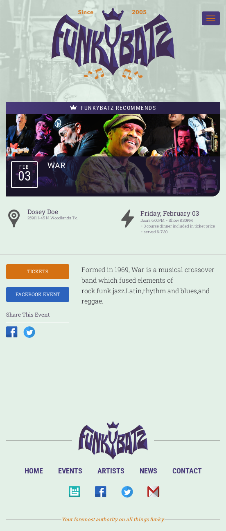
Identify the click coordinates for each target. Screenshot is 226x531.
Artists (110, 470)
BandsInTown (74, 494)
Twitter (127, 494)
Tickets (37, 271)
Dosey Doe (42, 211)
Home (34, 470)
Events (70, 470)
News (148, 470)
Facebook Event (38, 294)
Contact (187, 470)
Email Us (153, 494)
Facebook (100, 494)
